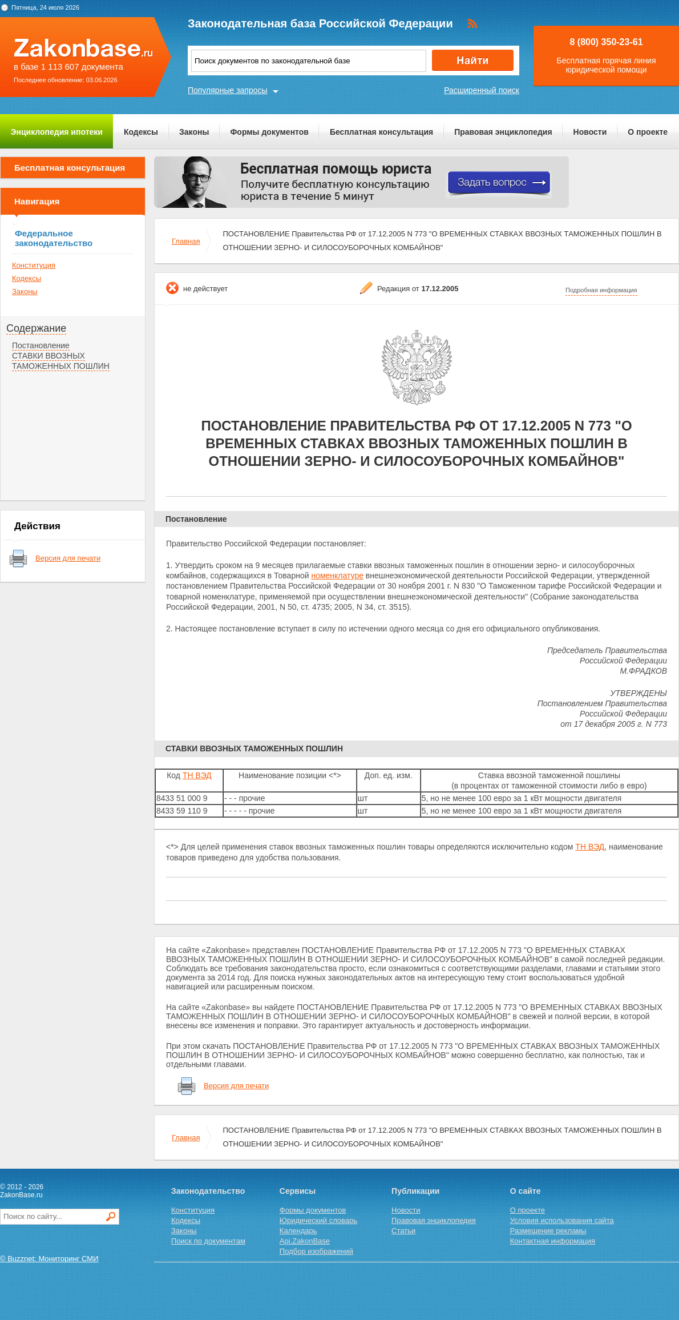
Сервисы (298, 1191)
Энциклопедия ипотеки (57, 131)
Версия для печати (67, 558)
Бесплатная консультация (381, 131)
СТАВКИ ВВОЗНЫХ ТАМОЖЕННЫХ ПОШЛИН (61, 361)
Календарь (298, 1230)
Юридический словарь (318, 1220)
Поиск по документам (208, 1241)
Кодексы (141, 131)
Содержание (36, 328)
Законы (194, 131)
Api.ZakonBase (305, 1241)
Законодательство (208, 1191)
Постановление (41, 345)
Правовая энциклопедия (503, 131)
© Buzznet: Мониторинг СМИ (49, 1258)
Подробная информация (601, 290)
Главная (186, 241)
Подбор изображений (316, 1251)
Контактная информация (552, 1241)
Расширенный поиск (481, 90)
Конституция (33, 265)
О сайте (525, 1191)
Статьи (403, 1230)
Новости (590, 131)
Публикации (415, 1191)
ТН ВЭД (197, 775)
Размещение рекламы (548, 1230)
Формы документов (269, 131)
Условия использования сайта (562, 1220)
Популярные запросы (228, 90)
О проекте (648, 131)
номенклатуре (337, 575)
